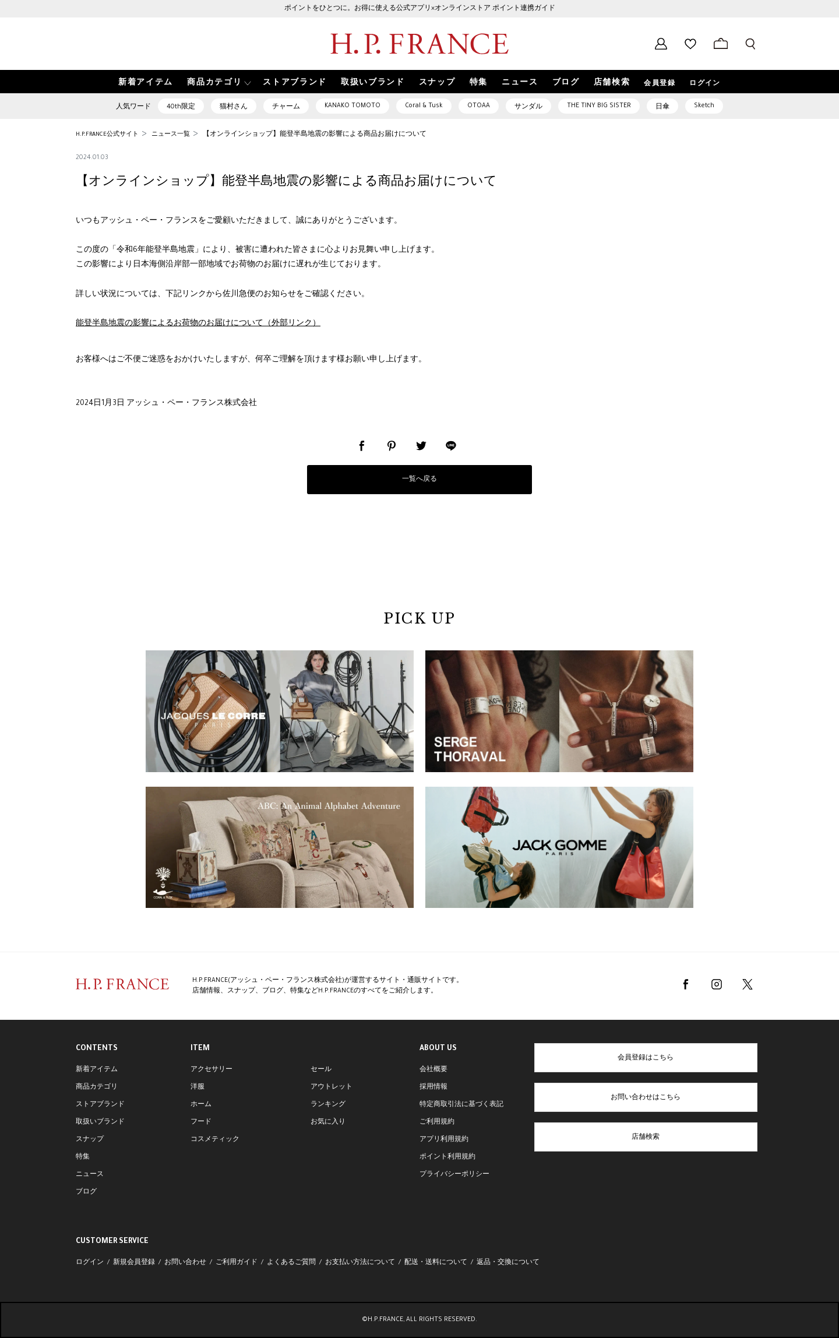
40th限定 (181, 107)
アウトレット (331, 1087)
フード (201, 1122)
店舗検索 (646, 1137)
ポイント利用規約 (447, 1157)
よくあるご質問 (291, 1262)
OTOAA (478, 106)
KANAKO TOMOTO (352, 106)
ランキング (328, 1104)
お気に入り (328, 1122)
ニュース (90, 1174)
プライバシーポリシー (454, 1174)
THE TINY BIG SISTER (599, 106)
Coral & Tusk (424, 106)
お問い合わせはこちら (646, 1097)
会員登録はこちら (646, 1058)
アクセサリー (211, 1069)
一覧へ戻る (419, 479)
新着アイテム (97, 1069)
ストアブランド (100, 1104)
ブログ (86, 1192)
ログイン (705, 83)
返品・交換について (508, 1262)
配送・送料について (435, 1262)
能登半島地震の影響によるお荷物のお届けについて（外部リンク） (198, 324)
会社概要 (433, 1069)
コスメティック (215, 1139)
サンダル (528, 107)
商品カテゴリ (97, 1087)
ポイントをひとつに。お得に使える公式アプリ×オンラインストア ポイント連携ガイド (419, 8)
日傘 (662, 107)
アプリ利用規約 (444, 1139)
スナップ (90, 1139)
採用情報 (433, 1087)
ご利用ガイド (237, 1262)
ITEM (200, 1049)
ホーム (201, 1104)
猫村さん (234, 107)
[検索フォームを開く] (750, 44)
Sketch (704, 106)
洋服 (198, 1087)
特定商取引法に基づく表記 (461, 1104)
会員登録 (659, 83)
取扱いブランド (100, 1122)
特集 (83, 1157)
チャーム (286, 107)
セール (321, 1069)
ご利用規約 (437, 1122)
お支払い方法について (360, 1262)
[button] (218, 82)
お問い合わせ (185, 1262)
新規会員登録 (134, 1262)
